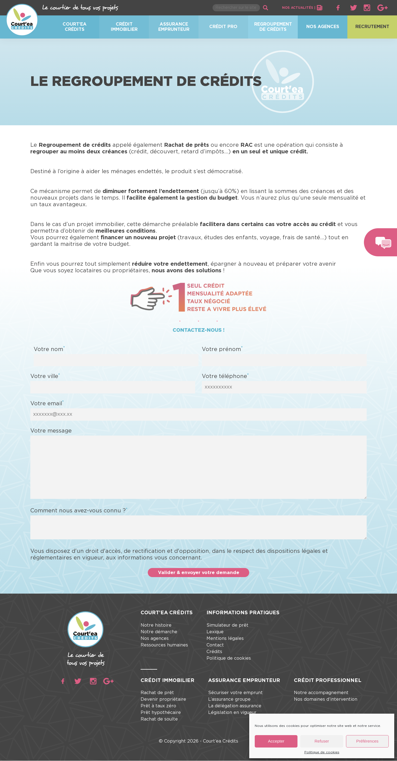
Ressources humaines (164, 645)
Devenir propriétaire (163, 700)
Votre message (51, 430)
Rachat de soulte (159, 719)
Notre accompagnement (321, 693)
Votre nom (49, 349)
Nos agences (322, 27)
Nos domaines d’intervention (325, 700)
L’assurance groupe (229, 700)
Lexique (215, 632)
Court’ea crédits (75, 27)
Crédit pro (223, 27)
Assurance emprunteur (173, 27)
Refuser (322, 741)
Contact (215, 645)
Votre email (47, 403)
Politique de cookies (321, 752)
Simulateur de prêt (227, 625)
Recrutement (372, 27)
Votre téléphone (225, 376)
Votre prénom (222, 349)
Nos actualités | (302, 7)
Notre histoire (156, 625)
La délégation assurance (234, 706)
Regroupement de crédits (273, 27)
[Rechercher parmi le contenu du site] (236, 7)
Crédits (214, 652)
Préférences (367, 741)
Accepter (276, 741)
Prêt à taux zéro (158, 706)
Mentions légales (225, 639)
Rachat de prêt (157, 693)
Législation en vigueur (232, 713)
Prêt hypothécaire (161, 713)
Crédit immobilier (124, 27)
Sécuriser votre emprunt (235, 693)
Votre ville (45, 376)
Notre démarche (159, 632)
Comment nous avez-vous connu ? (78, 510)
